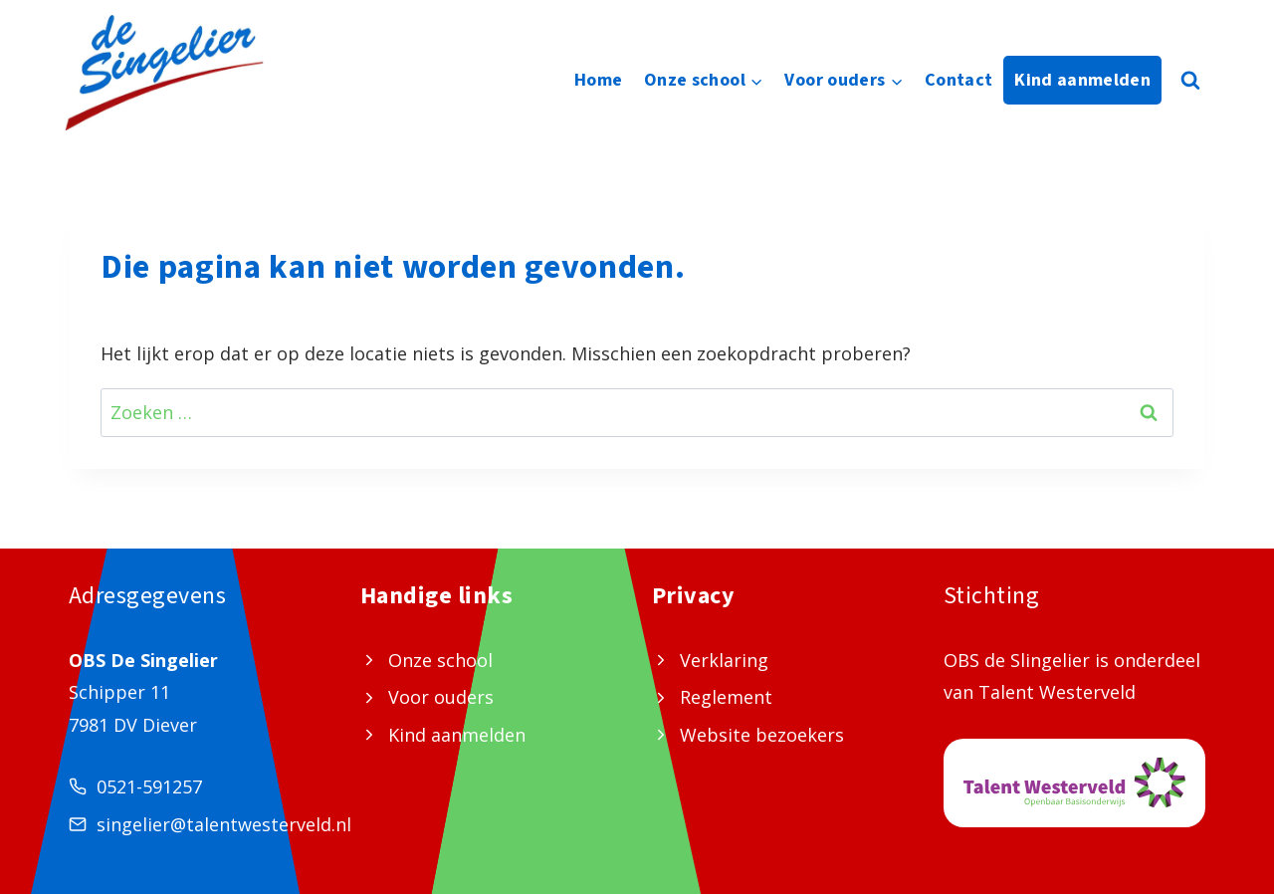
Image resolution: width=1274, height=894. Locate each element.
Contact (959, 80)
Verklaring (724, 660)
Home (598, 80)
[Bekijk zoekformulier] (1190, 81)
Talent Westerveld (1057, 692)
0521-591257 (149, 786)
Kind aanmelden (1082, 80)
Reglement (726, 697)
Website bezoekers (762, 735)
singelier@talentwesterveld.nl (224, 824)
